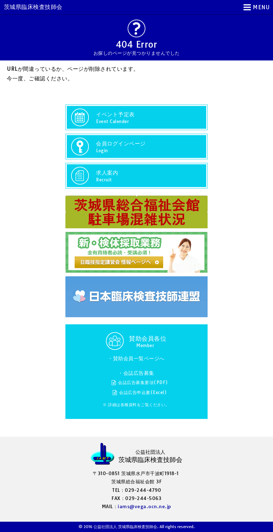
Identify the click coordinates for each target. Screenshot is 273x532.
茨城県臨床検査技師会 (33, 6)
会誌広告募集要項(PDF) (143, 382)
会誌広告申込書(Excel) (143, 392)
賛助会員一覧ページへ (139, 358)
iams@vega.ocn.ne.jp (144, 506)
